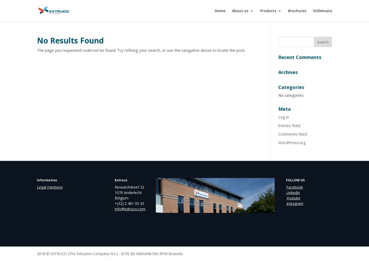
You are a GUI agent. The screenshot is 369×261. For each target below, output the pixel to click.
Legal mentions (50, 187)
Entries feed (289, 125)
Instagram (294, 203)
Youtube (293, 198)
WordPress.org (292, 142)
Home (220, 11)
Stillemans (322, 11)
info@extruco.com (130, 208)
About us (240, 11)
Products (268, 11)
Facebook (294, 187)
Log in (283, 117)
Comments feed (292, 134)
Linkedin (293, 192)
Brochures (297, 11)
